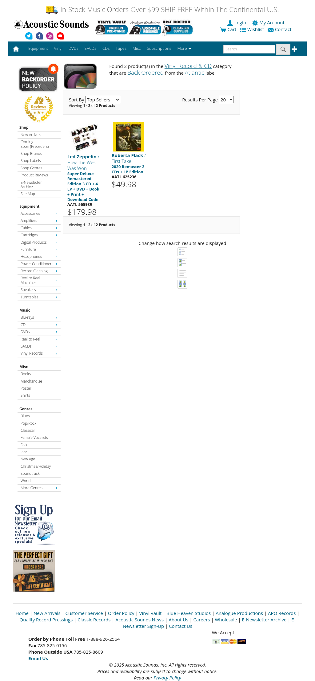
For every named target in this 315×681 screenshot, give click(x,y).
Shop (24, 127)
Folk (24, 444)
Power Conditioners (39, 263)
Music (24, 310)
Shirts (25, 395)
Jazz (24, 452)
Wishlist (252, 29)
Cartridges (39, 235)
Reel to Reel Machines (39, 280)
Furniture (39, 249)
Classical (27, 430)
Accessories (39, 213)
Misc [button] (137, 48)
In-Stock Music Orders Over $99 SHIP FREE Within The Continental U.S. (162, 9)
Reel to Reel (39, 339)
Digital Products (39, 242)
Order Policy (121, 613)
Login (237, 22)
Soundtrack (30, 473)
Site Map (28, 193)
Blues (25, 416)
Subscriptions (159, 48)
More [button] (184, 48)
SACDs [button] (90, 48)
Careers (201, 619)
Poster (26, 388)
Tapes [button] (121, 48)
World (25, 480)
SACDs (39, 346)
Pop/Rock (28, 423)
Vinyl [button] (58, 48)
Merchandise (31, 381)
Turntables (39, 297)
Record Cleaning (39, 271)
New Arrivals (31, 134)
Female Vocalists (34, 437)
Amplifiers (39, 220)
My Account (268, 22)
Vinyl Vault (150, 613)
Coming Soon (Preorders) (35, 144)
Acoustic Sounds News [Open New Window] (139, 619)
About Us (178, 619)
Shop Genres (31, 168)
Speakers (39, 289)
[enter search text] (249, 49)
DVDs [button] (73, 48)
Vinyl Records (39, 353)
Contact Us (180, 626)
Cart (228, 29)
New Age (28, 459)
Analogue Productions (239, 613)
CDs (39, 324)
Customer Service (84, 613)
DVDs (39, 331)
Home (22, 613)
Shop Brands (31, 153)
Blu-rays (39, 317)
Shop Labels (31, 160)
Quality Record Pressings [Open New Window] (46, 619)
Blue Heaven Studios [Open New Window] (188, 613)
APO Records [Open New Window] (282, 613)
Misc (23, 366)
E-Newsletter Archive (31, 184)
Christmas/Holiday (36, 466)
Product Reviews (34, 175)
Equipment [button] (38, 48)
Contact (280, 29)
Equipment (29, 206)
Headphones (39, 256)
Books (26, 373)
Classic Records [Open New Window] (94, 619)
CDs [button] (106, 48)
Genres (25, 408)
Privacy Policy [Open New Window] (167, 678)
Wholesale (226, 619)
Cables (39, 227)
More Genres (39, 487)
